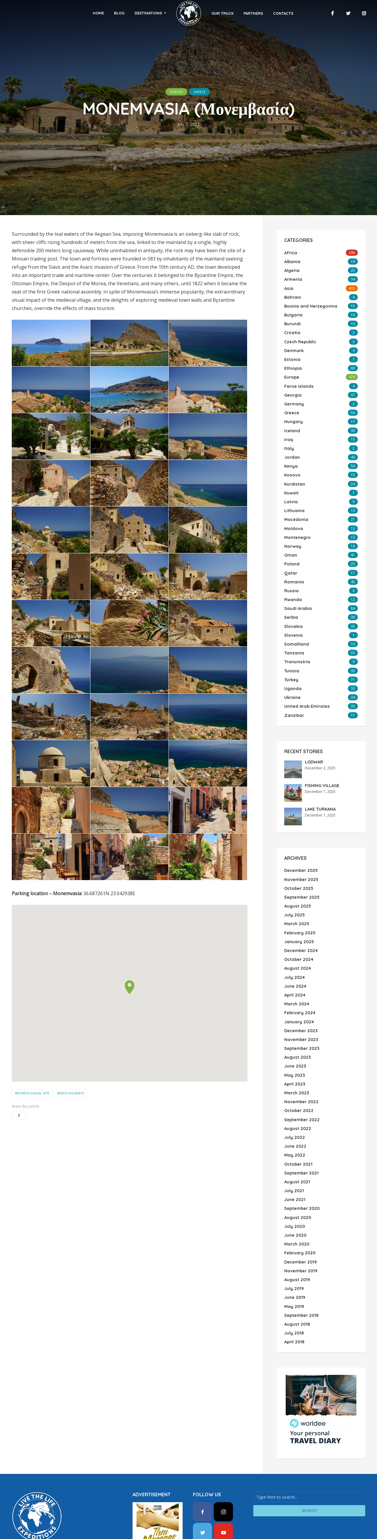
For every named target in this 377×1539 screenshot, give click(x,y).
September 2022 (301, 1090)
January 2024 (298, 996)
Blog (131, 13)
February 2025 (299, 911)
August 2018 (296, 1287)
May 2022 (294, 1125)
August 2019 (296, 1244)
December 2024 (300, 928)
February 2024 (299, 988)
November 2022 (300, 1073)
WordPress (46, 1512)
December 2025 (300, 851)
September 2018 (301, 1278)
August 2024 (297, 945)
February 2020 (299, 1219)
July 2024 (294, 954)
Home (110, 13)
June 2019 (294, 1261)
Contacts (270, 13)
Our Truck (210, 13)
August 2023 (297, 1031)
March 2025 (296, 902)
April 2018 (294, 1304)
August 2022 (297, 1099)
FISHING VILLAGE (322, 767)
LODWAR (314, 743)
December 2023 (300, 1005)
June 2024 (295, 962)
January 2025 (298, 920)
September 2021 (301, 1142)
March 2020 (296, 1210)
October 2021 (297, 1133)
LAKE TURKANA (320, 790)
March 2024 (296, 979)
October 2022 (298, 1082)
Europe (173, 91)
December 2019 (300, 1227)
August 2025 (297, 885)
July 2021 (293, 1159)
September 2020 (301, 1176)
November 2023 (300, 1014)
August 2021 (296, 1150)
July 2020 (294, 1193)
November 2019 (300, 1236)
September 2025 (301, 877)
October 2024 (298, 937)
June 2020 (295, 1202)
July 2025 (294, 894)
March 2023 (296, 1065)
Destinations (160, 13)
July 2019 (293, 1253)
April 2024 (294, 971)
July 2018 (293, 1296)
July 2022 (294, 1108)
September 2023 (301, 1022)
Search (309, 1473)
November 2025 (300, 860)
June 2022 (294, 1116)
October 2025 (298, 868)
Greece (202, 91)
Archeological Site (32, 1093)
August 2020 (297, 1184)
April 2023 (294, 1056)
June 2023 (294, 1039)
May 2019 (293, 1270)
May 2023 (294, 1048)
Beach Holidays (70, 1093)
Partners (240, 13)
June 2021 (294, 1167)
